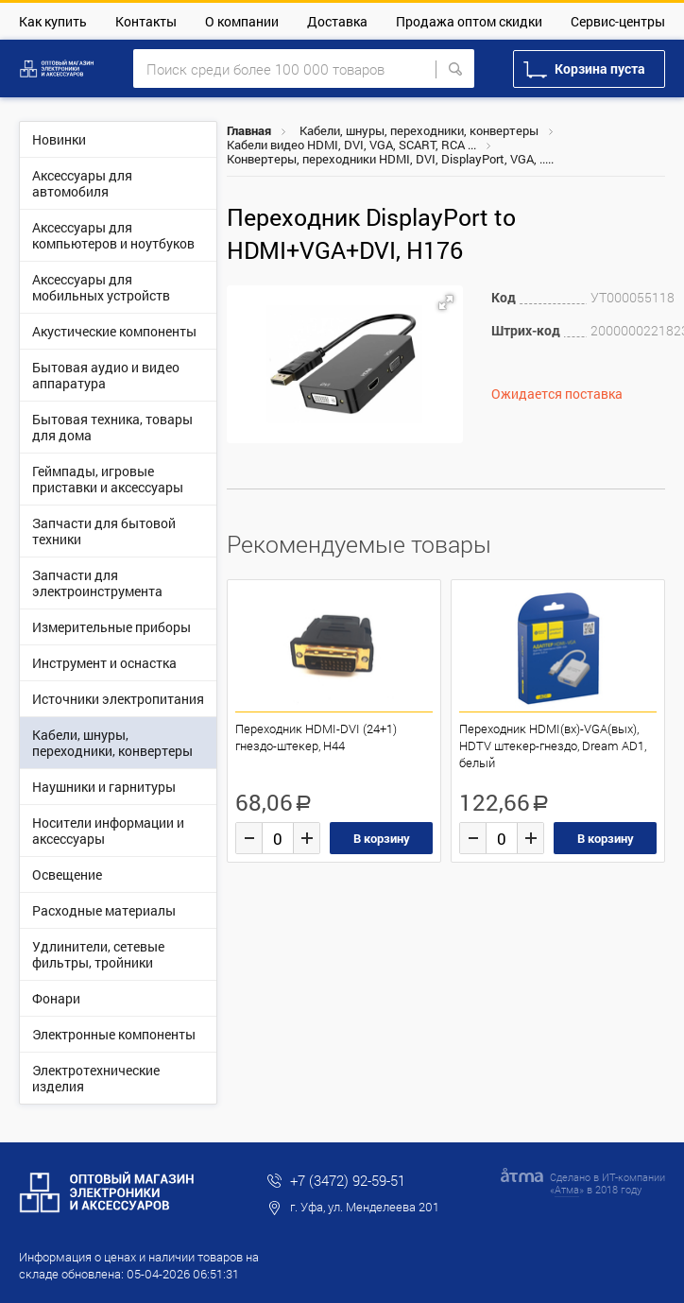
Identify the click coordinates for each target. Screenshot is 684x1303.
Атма (567, 1189)
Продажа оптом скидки (469, 21)
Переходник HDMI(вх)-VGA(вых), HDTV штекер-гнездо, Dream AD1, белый (552, 745)
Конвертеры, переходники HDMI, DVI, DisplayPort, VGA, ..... (390, 158)
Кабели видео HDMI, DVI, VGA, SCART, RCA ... (351, 144)
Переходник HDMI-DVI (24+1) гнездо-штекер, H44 (316, 737)
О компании (242, 21)
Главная (249, 130)
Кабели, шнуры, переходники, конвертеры (419, 130)
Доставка (337, 21)
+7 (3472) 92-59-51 (347, 1180)
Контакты (146, 21)
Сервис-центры (618, 21)
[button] (446, 302)
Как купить (53, 21)
